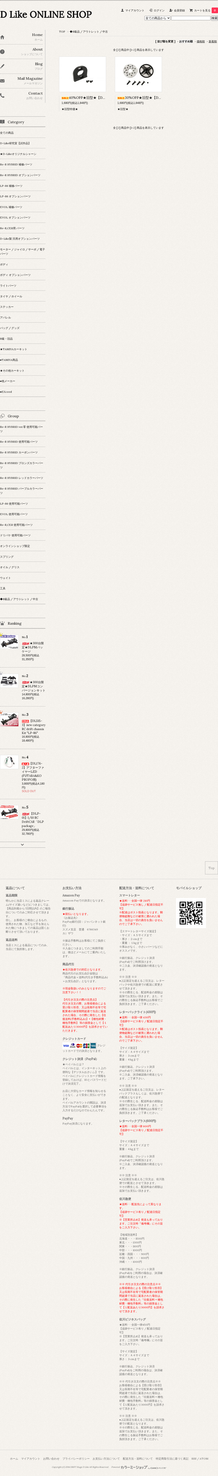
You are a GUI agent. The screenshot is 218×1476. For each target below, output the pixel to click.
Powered (138, 1467)
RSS (193, 1458)
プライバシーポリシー (76, 1458)
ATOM (204, 1458)
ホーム (14, 1458)
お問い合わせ (51, 1458)
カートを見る (206, 10)
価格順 (201, 41)
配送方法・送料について (138, 1458)
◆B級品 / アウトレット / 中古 (89, 31)
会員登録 (179, 10)
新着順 (213, 41)
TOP (62, 31)
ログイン (159, 10)
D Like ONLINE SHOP (46, 14)
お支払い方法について (106, 1458)
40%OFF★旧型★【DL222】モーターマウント (101, 97)
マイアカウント (134, 10)
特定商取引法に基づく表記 (172, 1458)
